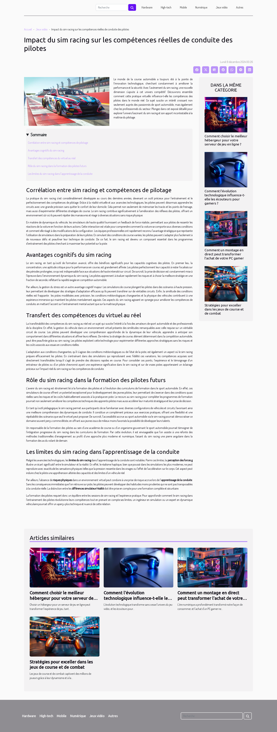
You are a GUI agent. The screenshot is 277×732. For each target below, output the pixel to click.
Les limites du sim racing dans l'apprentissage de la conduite (60, 173)
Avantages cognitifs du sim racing (46, 150)
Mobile (183, 7)
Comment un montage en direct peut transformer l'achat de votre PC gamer (224, 254)
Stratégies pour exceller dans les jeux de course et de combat (224, 309)
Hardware (147, 7)
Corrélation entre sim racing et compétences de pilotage (58, 142)
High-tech (166, 7)
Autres (239, 7)
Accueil (28, 29)
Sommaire (39, 134)
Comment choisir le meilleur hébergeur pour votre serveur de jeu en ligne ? (226, 140)
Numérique (201, 7)
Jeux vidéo (222, 7)
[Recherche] (111, 7)
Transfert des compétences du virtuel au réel (51, 158)
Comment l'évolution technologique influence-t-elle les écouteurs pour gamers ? (225, 197)
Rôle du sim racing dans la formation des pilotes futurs (57, 166)
